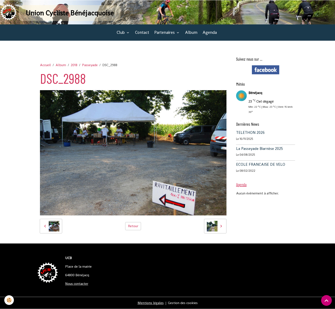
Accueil (45, 65)
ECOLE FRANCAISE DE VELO (260, 164)
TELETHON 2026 (250, 132)
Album (191, 32)
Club (121, 32)
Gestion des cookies (183, 303)
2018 (74, 65)
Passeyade (90, 65)
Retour (133, 226)
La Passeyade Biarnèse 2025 (259, 148)
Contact (142, 32)
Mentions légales (151, 303)
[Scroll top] (326, 300)
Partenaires (165, 32)
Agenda (210, 32)
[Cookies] (9, 300)
